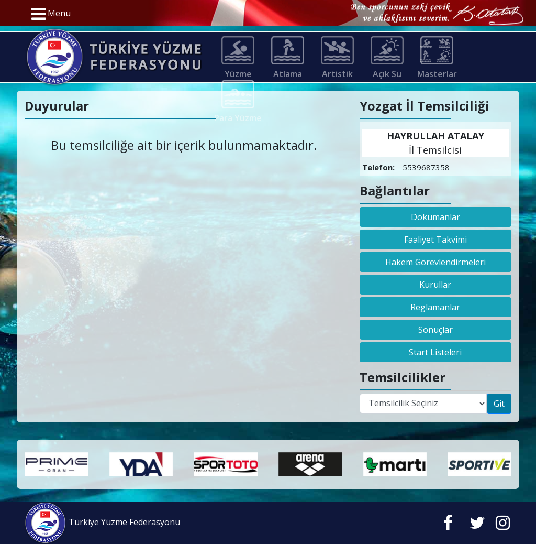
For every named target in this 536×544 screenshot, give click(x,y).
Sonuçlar (435, 329)
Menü (51, 14)
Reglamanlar (435, 307)
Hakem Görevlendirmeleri (435, 262)
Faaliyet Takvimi (435, 239)
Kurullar (435, 284)
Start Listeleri (435, 352)
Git (499, 403)
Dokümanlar (435, 217)
